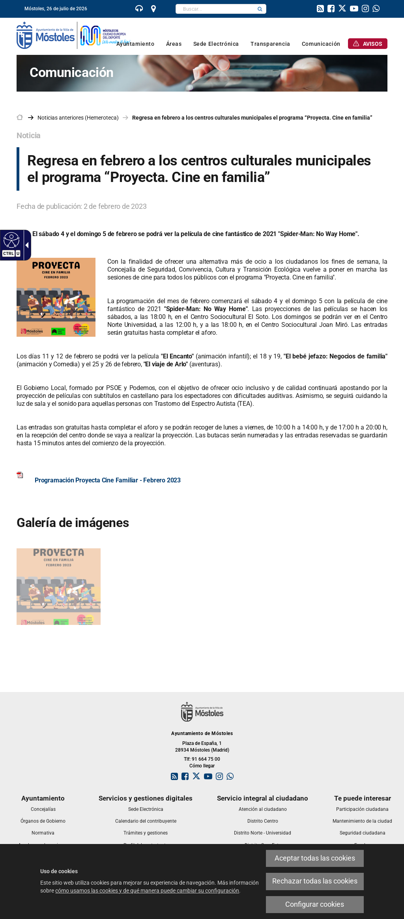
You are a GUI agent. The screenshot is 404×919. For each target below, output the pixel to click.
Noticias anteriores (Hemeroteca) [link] (78, 117)
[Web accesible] (10, 239)
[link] (139, 9)
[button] (260, 9)
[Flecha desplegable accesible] (25, 245)
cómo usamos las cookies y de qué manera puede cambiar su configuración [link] (147, 890)
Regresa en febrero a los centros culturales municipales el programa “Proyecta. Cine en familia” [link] (252, 117)
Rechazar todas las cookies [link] (314, 881)
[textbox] (215, 9)
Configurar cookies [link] (314, 904)
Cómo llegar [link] (202, 766)
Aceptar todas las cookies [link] (315, 858)
